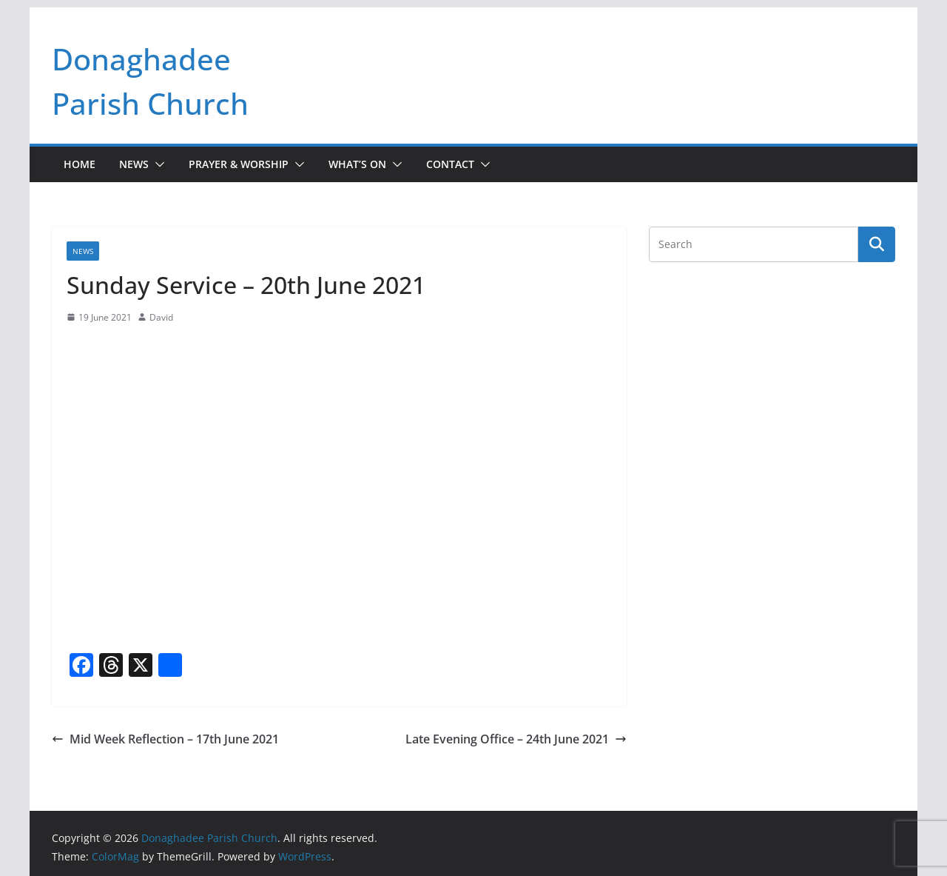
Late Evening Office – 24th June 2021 (516, 739)
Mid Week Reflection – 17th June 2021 (165, 739)
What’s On (357, 164)
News (134, 164)
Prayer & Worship (239, 164)
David (161, 317)
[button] (157, 164)
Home (79, 164)
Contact (450, 164)
